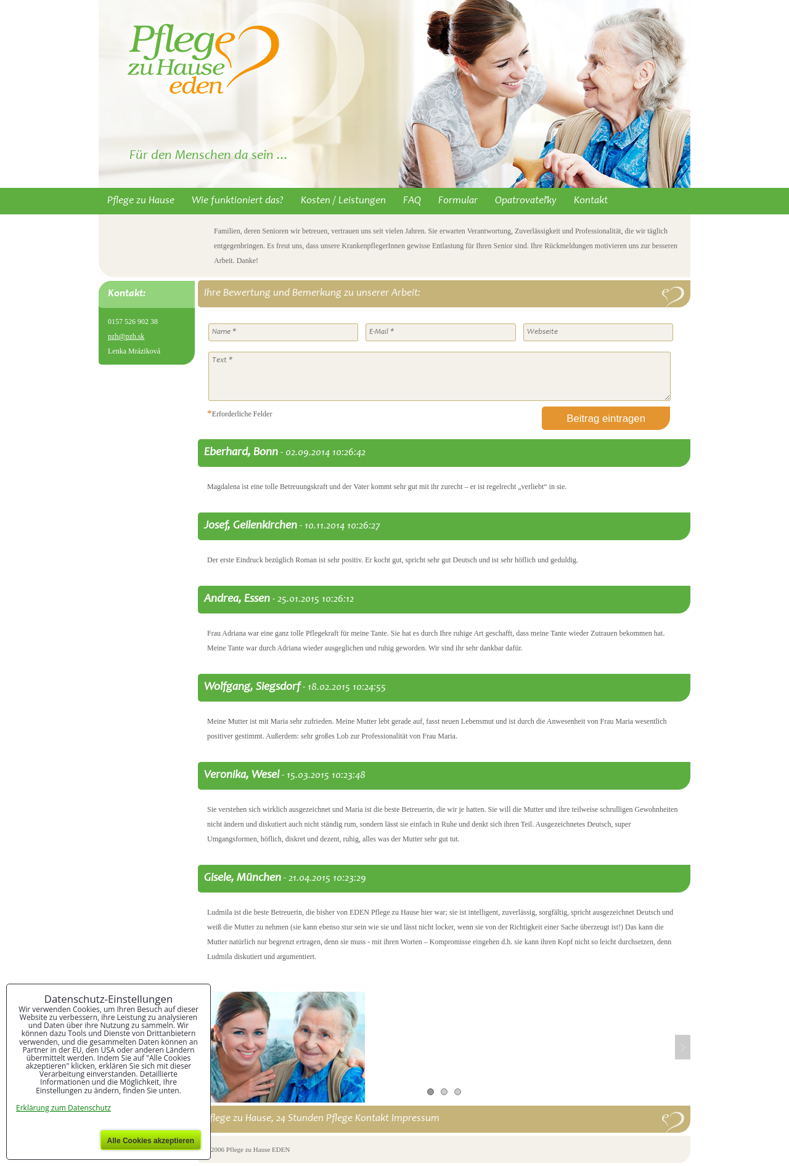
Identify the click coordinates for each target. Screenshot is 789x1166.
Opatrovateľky (526, 201)
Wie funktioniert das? (238, 201)
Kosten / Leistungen (343, 201)
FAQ (412, 201)
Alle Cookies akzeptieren (150, 1140)
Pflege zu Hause (140, 201)
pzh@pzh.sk (126, 336)
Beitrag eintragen (605, 418)
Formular (458, 201)
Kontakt (591, 201)
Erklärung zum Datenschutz (63, 1108)
